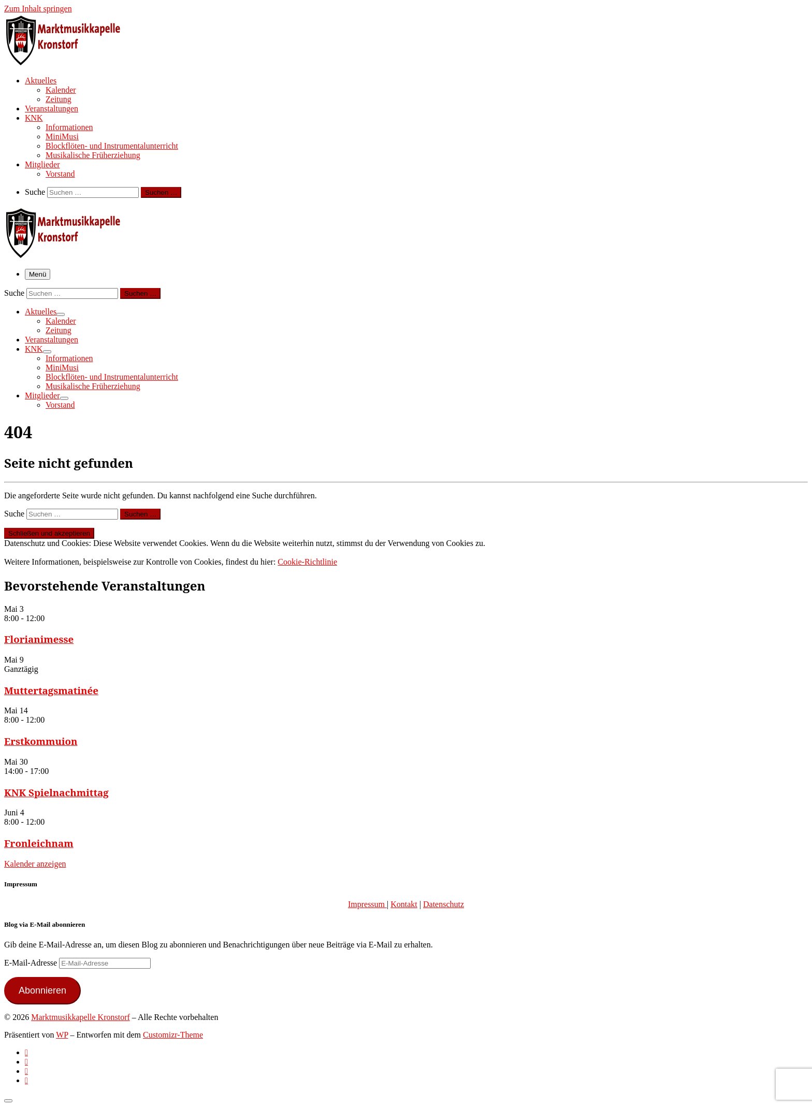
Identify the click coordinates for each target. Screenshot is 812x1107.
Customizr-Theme (173, 1034)
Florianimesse (39, 638)
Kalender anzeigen (35, 863)
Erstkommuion (41, 741)
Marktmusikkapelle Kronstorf (80, 1017)
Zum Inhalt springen (38, 8)
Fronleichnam (39, 843)
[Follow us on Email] (26, 1080)
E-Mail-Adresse (31, 962)
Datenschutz (443, 904)
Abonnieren (42, 990)
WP (62, 1034)
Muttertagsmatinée (51, 690)
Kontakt (403, 904)
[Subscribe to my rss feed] (26, 1052)
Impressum (367, 904)
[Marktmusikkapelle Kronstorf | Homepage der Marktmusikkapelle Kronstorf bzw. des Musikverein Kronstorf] (69, 62)
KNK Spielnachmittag (56, 792)
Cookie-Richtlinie (307, 561)
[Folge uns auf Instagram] (26, 1071)
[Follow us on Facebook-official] (26, 1061)
